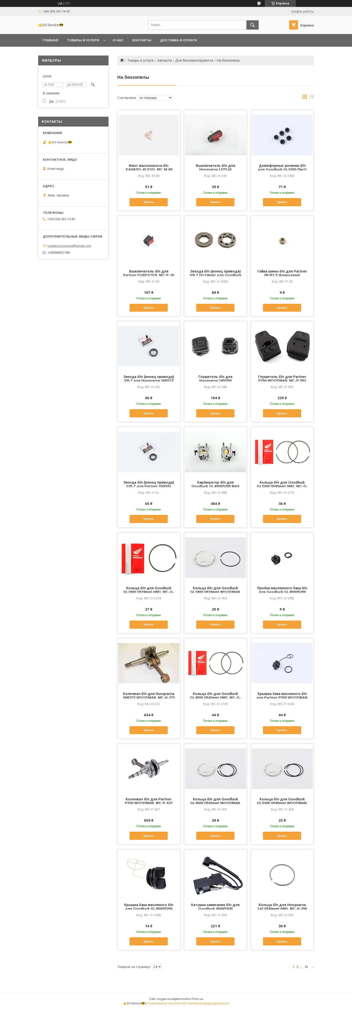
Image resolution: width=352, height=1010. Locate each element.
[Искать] (252, 25)
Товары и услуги (83, 40)
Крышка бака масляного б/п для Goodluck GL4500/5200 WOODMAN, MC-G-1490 (148, 909)
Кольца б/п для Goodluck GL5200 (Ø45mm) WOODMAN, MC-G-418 (282, 803)
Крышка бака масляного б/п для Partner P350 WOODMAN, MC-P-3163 (282, 698)
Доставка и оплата (178, 40)
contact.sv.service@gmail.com (69, 246)
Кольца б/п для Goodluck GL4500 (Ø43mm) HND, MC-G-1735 (215, 698)
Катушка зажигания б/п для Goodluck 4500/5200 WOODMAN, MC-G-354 (215, 909)
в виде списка (311, 97)
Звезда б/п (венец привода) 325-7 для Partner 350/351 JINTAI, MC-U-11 (148, 486)
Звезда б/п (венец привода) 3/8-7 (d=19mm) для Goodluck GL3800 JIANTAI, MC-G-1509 (215, 275)
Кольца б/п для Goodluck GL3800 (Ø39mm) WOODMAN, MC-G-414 (215, 592)
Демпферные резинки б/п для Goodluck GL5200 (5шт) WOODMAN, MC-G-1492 (282, 169)
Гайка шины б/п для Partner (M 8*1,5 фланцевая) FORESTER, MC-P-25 (282, 275)
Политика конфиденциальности (207, 1003)
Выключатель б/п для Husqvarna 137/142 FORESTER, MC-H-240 (215, 169)
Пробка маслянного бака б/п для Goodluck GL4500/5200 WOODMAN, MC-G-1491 (282, 592)
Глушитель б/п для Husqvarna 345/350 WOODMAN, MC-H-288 (215, 380)
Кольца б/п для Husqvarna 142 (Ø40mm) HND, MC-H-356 (282, 907)
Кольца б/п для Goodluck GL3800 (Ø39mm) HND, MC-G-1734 (148, 592)
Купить (148, 202)
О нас (118, 40)
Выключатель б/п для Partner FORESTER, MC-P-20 (148, 273)
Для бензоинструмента (194, 60)
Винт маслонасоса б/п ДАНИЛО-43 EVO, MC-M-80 (148, 167)
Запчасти (164, 60)
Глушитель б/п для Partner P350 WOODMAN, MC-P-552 (282, 379)
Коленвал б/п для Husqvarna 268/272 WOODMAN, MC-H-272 (149, 696)
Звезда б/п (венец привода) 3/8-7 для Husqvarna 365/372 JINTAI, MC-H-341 (148, 380)
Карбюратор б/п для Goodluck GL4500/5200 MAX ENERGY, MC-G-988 (215, 486)
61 (306, 967)
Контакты (141, 40)
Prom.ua (197, 999)
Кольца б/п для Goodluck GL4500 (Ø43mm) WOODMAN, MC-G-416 (215, 803)
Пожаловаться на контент (165, 1003)
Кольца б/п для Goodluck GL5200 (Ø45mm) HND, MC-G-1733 (282, 486)
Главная (50, 40)
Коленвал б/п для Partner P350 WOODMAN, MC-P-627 (149, 801)
